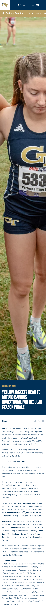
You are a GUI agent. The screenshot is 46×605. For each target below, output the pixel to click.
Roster (38, 13)
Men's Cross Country (12, 13)
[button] (19, 5)
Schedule (29, 13)
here (23, 461)
